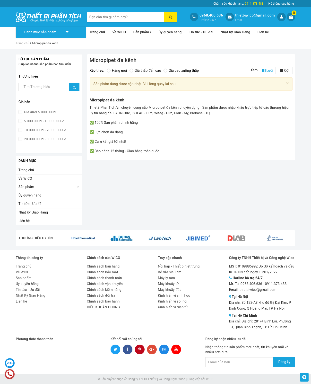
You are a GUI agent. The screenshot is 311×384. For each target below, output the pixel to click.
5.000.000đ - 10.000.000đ (43, 121)
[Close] (287, 83)
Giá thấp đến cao (145, 70)
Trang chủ (97, 32)
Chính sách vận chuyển (105, 284)
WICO (210, 379)
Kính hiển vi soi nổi (172, 301)
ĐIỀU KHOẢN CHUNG (103, 307)
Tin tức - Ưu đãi (201, 32)
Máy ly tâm (166, 278)
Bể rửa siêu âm (169, 272)
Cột (284, 70)
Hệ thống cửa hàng (281, 3)
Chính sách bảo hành (103, 301)
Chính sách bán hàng (103, 266)
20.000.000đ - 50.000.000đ (44, 139)
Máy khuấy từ (168, 284)
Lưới (267, 70)
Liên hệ (263, 32)
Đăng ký (284, 362)
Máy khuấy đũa (169, 290)
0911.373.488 (275, 284)
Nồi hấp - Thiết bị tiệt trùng (179, 266)
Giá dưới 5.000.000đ (39, 112)
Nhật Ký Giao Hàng (235, 32)
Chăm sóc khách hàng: (238, 3)
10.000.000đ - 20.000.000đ (44, 130)
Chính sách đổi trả (101, 295)
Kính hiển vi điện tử (173, 307)
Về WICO (119, 32)
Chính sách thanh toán (104, 278)
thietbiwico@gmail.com (255, 15)
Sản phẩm (142, 32)
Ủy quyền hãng (169, 32)
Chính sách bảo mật (102, 272)
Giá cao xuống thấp (181, 70)
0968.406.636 (211, 15)
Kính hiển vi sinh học (174, 295)
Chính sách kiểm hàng (104, 290)
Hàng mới (117, 70)
